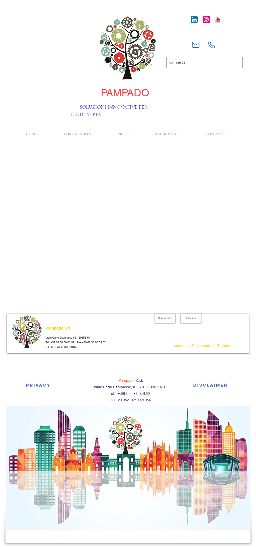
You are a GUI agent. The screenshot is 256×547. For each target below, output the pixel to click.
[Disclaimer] (164, 318)
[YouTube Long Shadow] (218, 19)
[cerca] (204, 62)
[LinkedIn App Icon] (194, 19)
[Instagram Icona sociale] (206, 19)
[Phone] (211, 45)
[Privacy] (191, 318)
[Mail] (196, 45)
